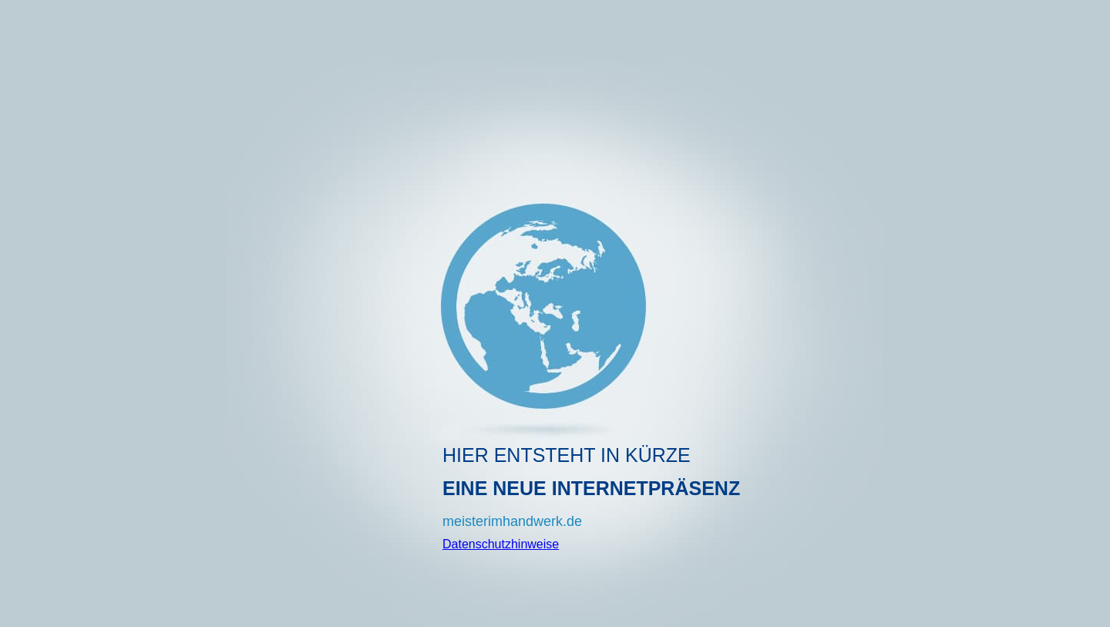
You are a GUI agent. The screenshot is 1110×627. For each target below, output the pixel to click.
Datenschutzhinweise (500, 544)
